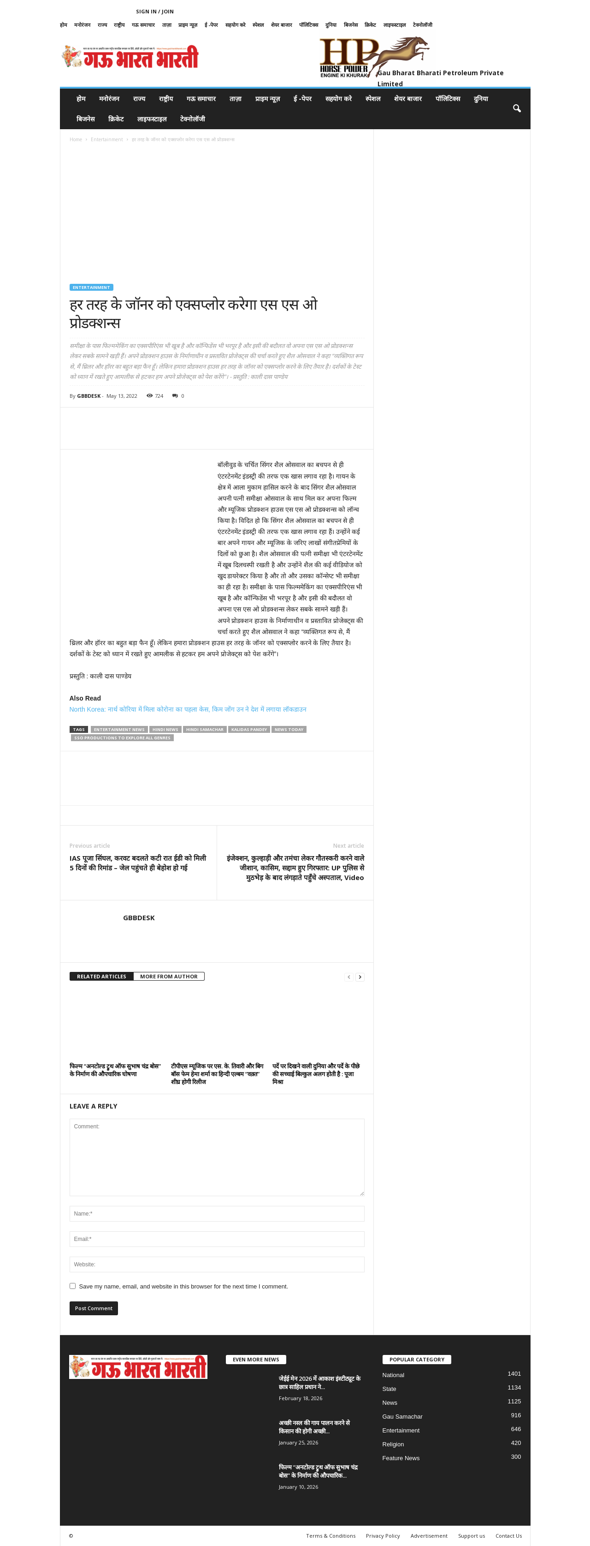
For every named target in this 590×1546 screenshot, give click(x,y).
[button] (517, 109)
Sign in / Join (155, 11)
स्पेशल (258, 24)
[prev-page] (349, 977)
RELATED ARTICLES (101, 976)
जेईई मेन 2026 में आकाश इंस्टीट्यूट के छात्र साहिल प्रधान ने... (319, 1382)
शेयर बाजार (281, 24)
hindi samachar (205, 729)
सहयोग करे (235, 24)
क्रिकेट (370, 24)
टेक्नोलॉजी (422, 24)
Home (76, 139)
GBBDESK (88, 395)
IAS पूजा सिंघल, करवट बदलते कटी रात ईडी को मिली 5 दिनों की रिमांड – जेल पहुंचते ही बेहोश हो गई (138, 862)
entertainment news (119, 729)
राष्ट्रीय (119, 24)
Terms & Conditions (330, 1535)
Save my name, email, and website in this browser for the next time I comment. (184, 1286)
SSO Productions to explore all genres (122, 738)
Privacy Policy (383, 1535)
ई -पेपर (211, 24)
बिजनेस (351, 24)
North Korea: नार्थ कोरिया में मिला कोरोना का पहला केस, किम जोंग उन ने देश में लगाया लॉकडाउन (188, 709)
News (390, 1402)
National (394, 1375)
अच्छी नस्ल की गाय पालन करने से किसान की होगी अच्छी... (314, 1427)
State (389, 1388)
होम (63, 24)
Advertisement (429, 1535)
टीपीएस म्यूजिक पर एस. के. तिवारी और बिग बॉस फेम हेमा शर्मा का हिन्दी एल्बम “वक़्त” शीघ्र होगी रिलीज (217, 1074)
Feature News (401, 1458)
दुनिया (330, 24)
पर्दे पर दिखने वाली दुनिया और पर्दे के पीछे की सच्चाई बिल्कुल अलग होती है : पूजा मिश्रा (316, 1074)
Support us (471, 1535)
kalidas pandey (249, 729)
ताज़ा (166, 24)
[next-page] (360, 977)
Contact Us (509, 1535)
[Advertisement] (217, 214)
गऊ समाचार (143, 24)
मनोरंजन (82, 24)
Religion (393, 1444)
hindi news (165, 729)
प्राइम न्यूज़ (187, 24)
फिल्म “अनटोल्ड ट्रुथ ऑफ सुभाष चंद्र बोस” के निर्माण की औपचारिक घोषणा (115, 1070)
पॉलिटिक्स (308, 24)
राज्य (102, 24)
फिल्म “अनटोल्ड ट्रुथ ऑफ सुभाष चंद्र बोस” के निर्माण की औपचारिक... (318, 1471)
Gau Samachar (403, 1416)
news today (289, 729)
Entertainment (107, 139)
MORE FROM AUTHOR (169, 976)
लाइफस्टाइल (395, 24)
